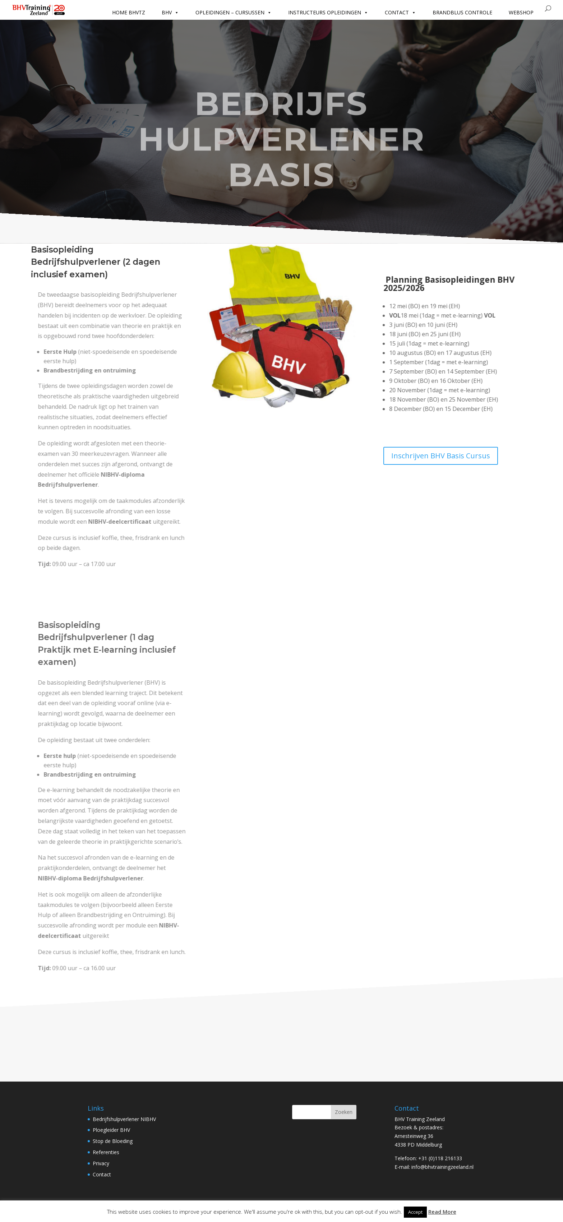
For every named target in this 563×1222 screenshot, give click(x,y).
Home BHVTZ (128, 12)
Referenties (106, 1152)
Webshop (521, 12)
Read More (442, 1211)
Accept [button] (415, 1212)
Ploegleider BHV (111, 1129)
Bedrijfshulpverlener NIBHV (124, 1119)
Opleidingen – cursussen (233, 12)
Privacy (101, 1163)
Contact (400, 12)
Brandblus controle (462, 12)
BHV (170, 12)
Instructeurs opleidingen (328, 12)
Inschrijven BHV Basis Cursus (440, 455)
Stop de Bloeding (113, 1141)
